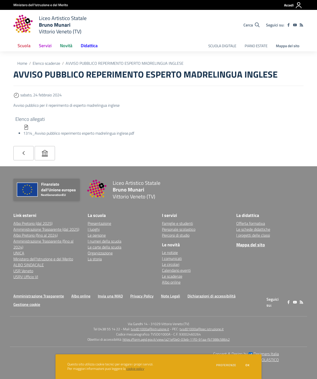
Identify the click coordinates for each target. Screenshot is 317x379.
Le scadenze (172, 276)
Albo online (171, 282)
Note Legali (170, 296)
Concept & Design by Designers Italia (246, 354)
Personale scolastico (178, 229)
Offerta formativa (250, 223)
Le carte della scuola (104, 247)
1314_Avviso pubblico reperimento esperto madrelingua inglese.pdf (78, 133)
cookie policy (135, 368)
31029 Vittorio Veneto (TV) (170, 323)
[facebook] (288, 25)
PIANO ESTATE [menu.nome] (256, 46)
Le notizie (170, 252)
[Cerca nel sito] (251, 25)
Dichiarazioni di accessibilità (211, 296)
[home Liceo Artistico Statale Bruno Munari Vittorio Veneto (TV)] (50, 25)
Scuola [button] (24, 45)
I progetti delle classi (253, 235)
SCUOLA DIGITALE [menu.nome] (222, 46)
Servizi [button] (45, 45)
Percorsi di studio (175, 235)
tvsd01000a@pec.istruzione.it (202, 329)
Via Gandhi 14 (138, 323)
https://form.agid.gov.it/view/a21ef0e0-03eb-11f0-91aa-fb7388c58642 (176, 339)
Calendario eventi (176, 270)
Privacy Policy (142, 296)
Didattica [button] (89, 45)
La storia (95, 259)
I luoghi (94, 229)
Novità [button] (66, 45)
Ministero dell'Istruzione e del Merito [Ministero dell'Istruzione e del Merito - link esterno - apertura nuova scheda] (43, 259)
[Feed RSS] (301, 25)
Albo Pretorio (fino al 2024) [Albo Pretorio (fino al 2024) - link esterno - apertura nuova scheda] (35, 235)
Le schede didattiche (253, 229)
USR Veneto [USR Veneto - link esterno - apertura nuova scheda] (23, 271)
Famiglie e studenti (177, 223)
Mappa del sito (287, 46)
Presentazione (99, 223)
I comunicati (172, 258)
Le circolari (170, 264)
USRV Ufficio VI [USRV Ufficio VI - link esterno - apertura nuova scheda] (25, 277)
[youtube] (295, 25)
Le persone (97, 235)
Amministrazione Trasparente (38, 296)
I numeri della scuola (104, 241)
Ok (247, 365)
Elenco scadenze (46, 63)
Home (22, 63)
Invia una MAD (110, 296)
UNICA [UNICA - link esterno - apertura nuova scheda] (18, 253)
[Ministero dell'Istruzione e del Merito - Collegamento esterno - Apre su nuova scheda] (40, 4)
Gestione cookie (26, 304)
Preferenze (226, 365)
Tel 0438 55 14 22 (106, 329)
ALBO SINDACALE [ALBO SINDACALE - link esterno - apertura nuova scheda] (28, 265)
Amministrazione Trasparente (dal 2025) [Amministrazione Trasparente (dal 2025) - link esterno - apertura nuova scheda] (46, 229)
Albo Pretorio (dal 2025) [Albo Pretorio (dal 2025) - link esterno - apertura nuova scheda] (33, 223)
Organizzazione (100, 253)
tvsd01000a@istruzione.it (150, 329)
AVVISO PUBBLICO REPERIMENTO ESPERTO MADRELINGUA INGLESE (125, 63)
